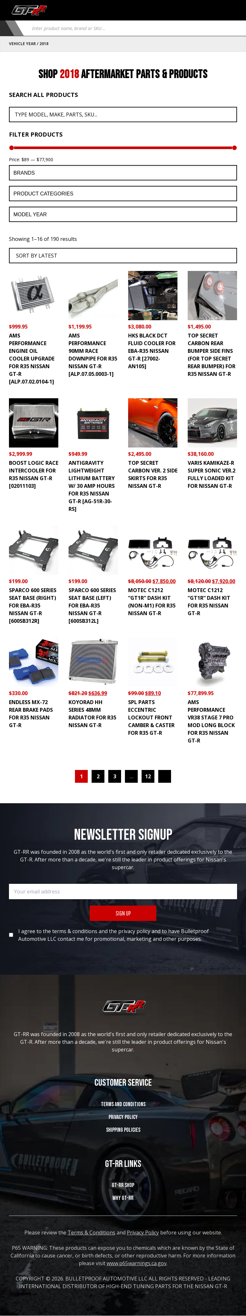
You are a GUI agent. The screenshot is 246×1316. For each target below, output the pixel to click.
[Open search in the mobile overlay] (132, 28)
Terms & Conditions (91, 1232)
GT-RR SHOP (123, 1185)
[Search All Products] (123, 114)
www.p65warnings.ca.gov (137, 1263)
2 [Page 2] (98, 776)
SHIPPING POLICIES (123, 1130)
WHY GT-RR (123, 1198)
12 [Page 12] (148, 776)
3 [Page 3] (114, 776)
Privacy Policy (123, 1117)
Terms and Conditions (123, 1104)
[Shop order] (123, 255)
